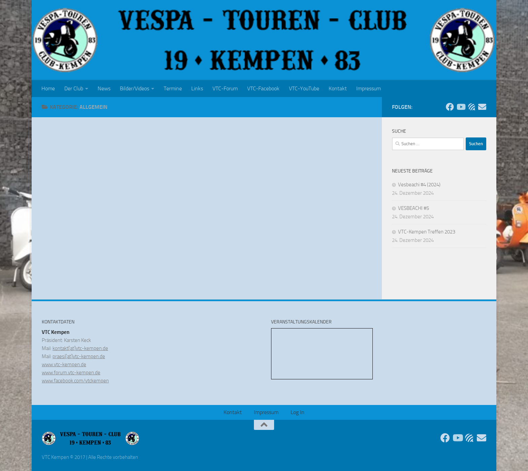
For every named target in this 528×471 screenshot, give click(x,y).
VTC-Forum (225, 88)
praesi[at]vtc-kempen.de (79, 356)
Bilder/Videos (134, 88)
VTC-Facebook (263, 88)
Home (48, 88)
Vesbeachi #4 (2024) (419, 185)
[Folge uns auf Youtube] (461, 107)
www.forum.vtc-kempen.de (71, 373)
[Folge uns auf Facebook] (450, 107)
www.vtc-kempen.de (64, 365)
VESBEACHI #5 (413, 208)
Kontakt (338, 88)
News (104, 88)
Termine (173, 88)
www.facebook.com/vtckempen (75, 381)
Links (197, 88)
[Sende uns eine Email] (482, 107)
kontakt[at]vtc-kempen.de (80, 348)
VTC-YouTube (304, 88)
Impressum (368, 88)
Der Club (73, 88)
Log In (297, 412)
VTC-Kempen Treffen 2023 (426, 232)
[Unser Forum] (471, 107)
